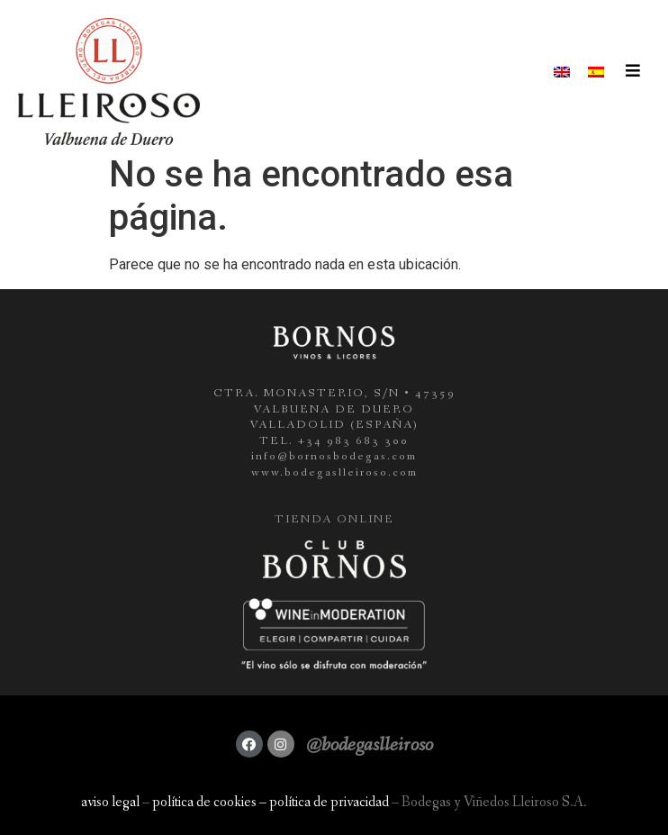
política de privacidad (329, 802)
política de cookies (204, 802)
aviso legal (110, 802)
